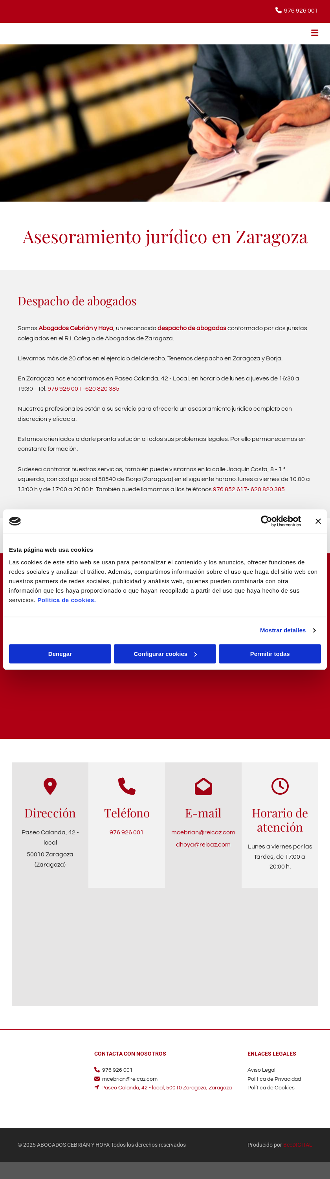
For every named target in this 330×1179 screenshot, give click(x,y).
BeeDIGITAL (297, 1145)
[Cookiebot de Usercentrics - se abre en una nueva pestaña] (266, 521)
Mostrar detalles (283, 630)
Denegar (60, 653)
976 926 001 (301, 10)
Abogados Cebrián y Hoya (75, 328)
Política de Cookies (271, 1088)
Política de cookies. (66, 600)
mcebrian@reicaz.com (203, 832)
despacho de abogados (192, 328)
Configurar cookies (165, 653)
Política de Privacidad (274, 1079)
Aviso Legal (261, 1070)
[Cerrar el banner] (318, 521)
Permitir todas (270, 653)
